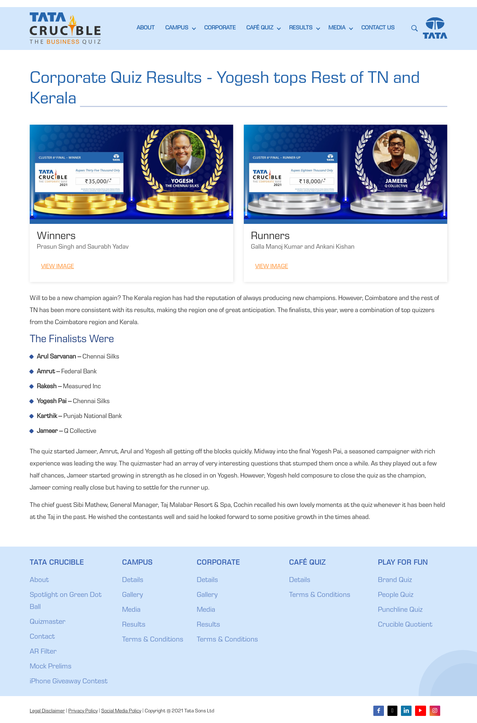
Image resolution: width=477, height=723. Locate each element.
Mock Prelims (50, 667)
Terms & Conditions (152, 640)
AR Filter (43, 652)
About (39, 580)
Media (131, 610)
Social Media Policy (121, 711)
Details (132, 580)
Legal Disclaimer (47, 711)
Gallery (132, 595)
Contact (42, 637)
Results (133, 625)
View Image (57, 267)
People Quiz (395, 595)
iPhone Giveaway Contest (69, 681)
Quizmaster (47, 622)
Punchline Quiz (400, 610)
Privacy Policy (83, 711)
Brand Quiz (395, 580)
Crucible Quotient (405, 625)
